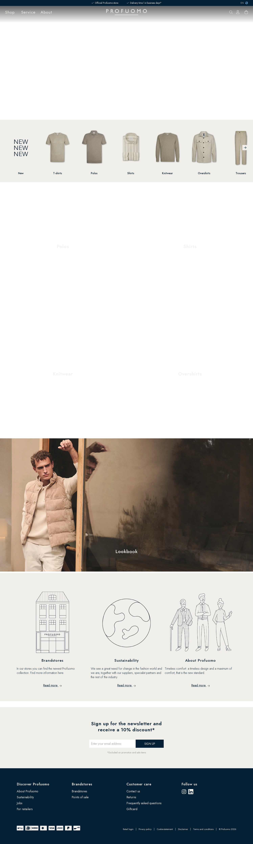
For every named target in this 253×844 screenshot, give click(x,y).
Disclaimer (183, 829)
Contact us (133, 791)
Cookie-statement (165, 829)
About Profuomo (27, 791)
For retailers (25, 809)
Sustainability (25, 797)
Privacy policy (145, 829)
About (46, 12)
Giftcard (132, 809)
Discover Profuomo (33, 784)
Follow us (189, 784)
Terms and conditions (203, 829)
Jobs (19, 803)
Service (28, 12)
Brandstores (82, 784)
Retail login (128, 829)
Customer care (139, 784)
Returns (131, 797)
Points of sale (80, 797)
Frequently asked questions (144, 803)
